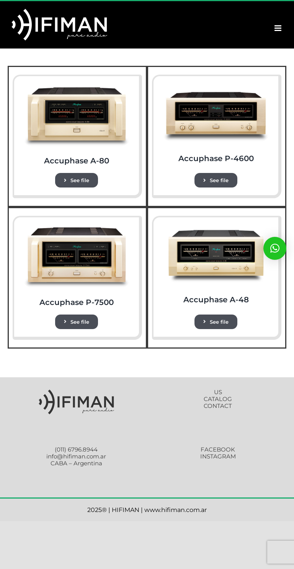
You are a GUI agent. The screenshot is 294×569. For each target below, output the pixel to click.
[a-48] (216, 228)
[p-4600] (216, 86)
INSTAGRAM (218, 456)
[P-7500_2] (76, 228)
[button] (274, 248)
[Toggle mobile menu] (278, 28)
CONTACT (218, 405)
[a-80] (76, 86)
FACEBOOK (218, 449)
